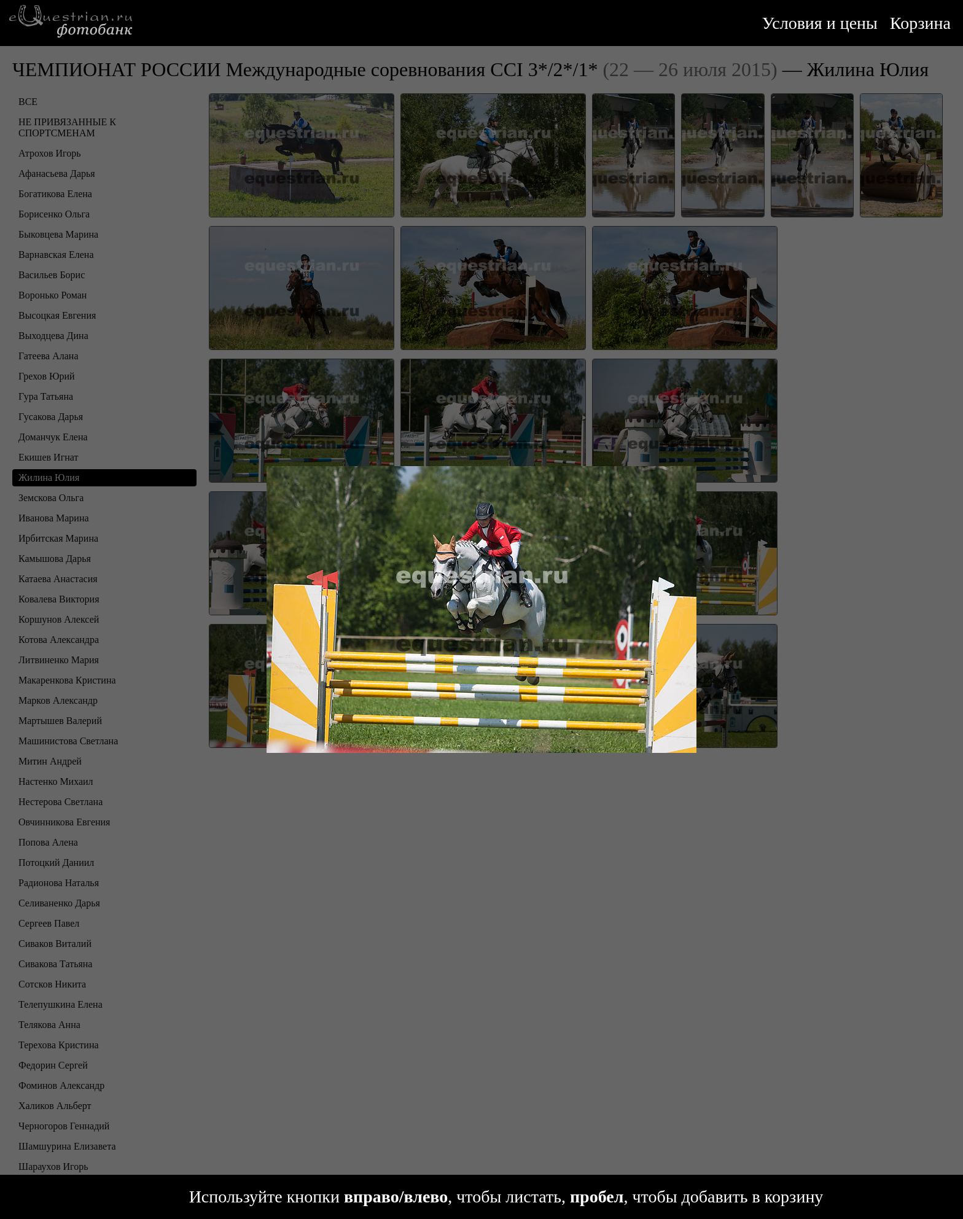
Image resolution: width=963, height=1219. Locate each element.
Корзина (920, 23)
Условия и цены (820, 23)
